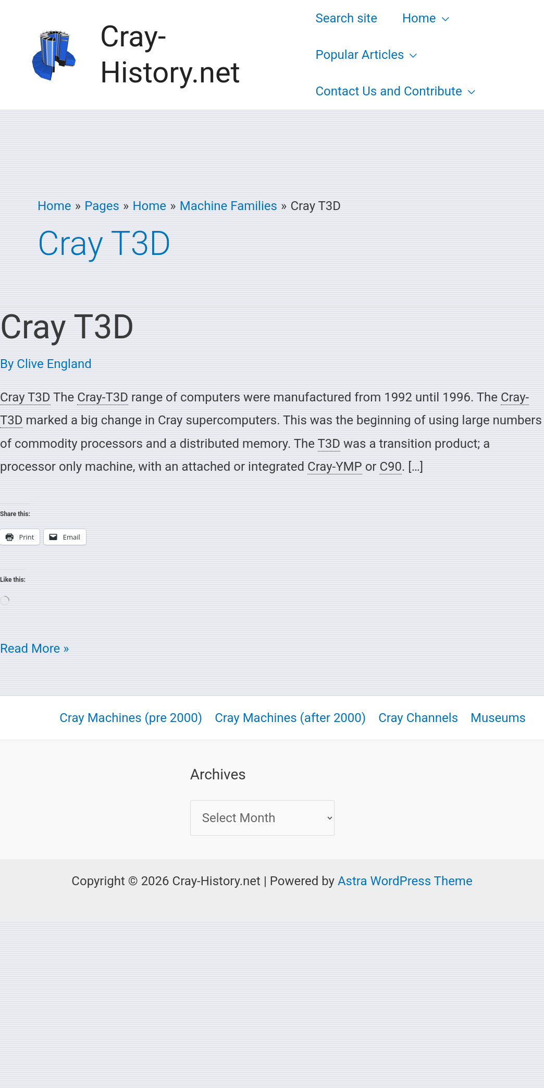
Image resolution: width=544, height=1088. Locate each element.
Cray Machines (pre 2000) (130, 718)
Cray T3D (67, 327)
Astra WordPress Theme (405, 881)
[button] (442, 18)
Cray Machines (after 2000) (290, 718)
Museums (498, 718)
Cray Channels (418, 718)
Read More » (34, 646)
